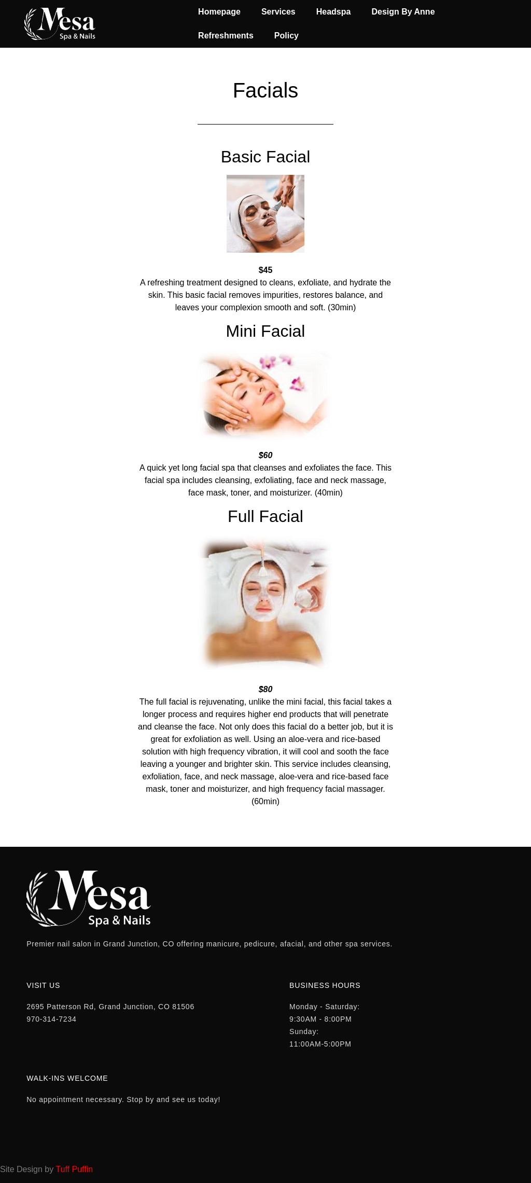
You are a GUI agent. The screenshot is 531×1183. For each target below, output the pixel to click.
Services (278, 11)
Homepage (219, 11)
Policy (286, 35)
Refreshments (226, 35)
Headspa (333, 11)
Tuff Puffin (74, 1169)
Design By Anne (403, 11)
